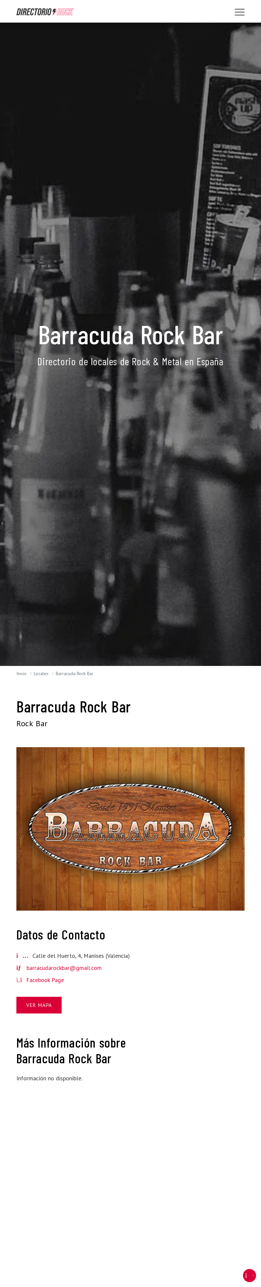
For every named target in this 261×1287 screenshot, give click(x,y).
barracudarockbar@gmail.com (64, 968)
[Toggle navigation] (240, 12)
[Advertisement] (209, 1067)
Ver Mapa (39, 1005)
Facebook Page (40, 980)
